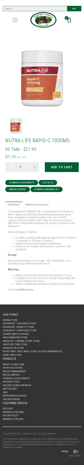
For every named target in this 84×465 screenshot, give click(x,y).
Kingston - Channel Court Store (21, 341)
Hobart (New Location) (16, 334)
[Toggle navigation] (15, 20)
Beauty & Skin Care (13, 364)
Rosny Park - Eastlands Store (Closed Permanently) (32, 351)
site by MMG (75, 455)
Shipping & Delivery (13, 412)
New (5, 392)
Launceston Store (13, 348)
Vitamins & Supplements (21, 182)
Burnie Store (10, 320)
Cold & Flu (47, 182)
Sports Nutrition (12, 367)
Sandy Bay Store (12, 355)
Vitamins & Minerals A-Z (46, 189)
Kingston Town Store (15, 344)
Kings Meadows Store (15, 337)
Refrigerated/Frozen (14, 395)
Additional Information (37, 204)
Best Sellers (10, 388)
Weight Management (14, 371)
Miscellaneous (11, 374)
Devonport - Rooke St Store (18, 327)
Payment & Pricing (13, 419)
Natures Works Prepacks (17, 385)
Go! (74, 9)
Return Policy (11, 415)
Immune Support (17, 189)
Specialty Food (11, 381)
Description (14, 204)
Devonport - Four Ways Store (19, 323)
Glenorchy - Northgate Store (19, 330)
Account (8, 408)
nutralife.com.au (24, 289)
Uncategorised (11, 399)
